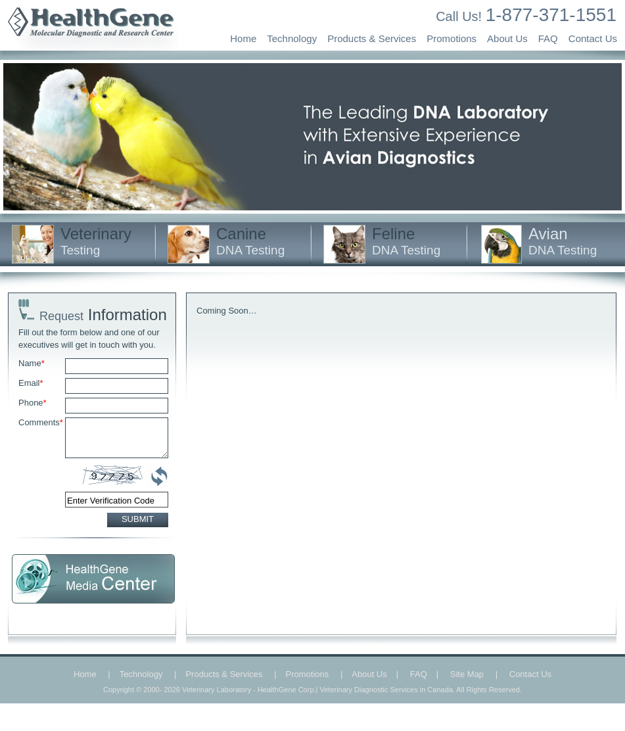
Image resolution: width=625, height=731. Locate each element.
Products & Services (371, 38)
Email (30, 383)
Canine (250, 241)
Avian (562, 241)
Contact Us (592, 38)
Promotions (451, 38)
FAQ (548, 38)
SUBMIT (138, 519)
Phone (32, 403)
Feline (406, 241)
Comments (40, 422)
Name (31, 363)
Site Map (467, 674)
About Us (507, 38)
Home (243, 38)
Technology (292, 38)
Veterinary (95, 241)
